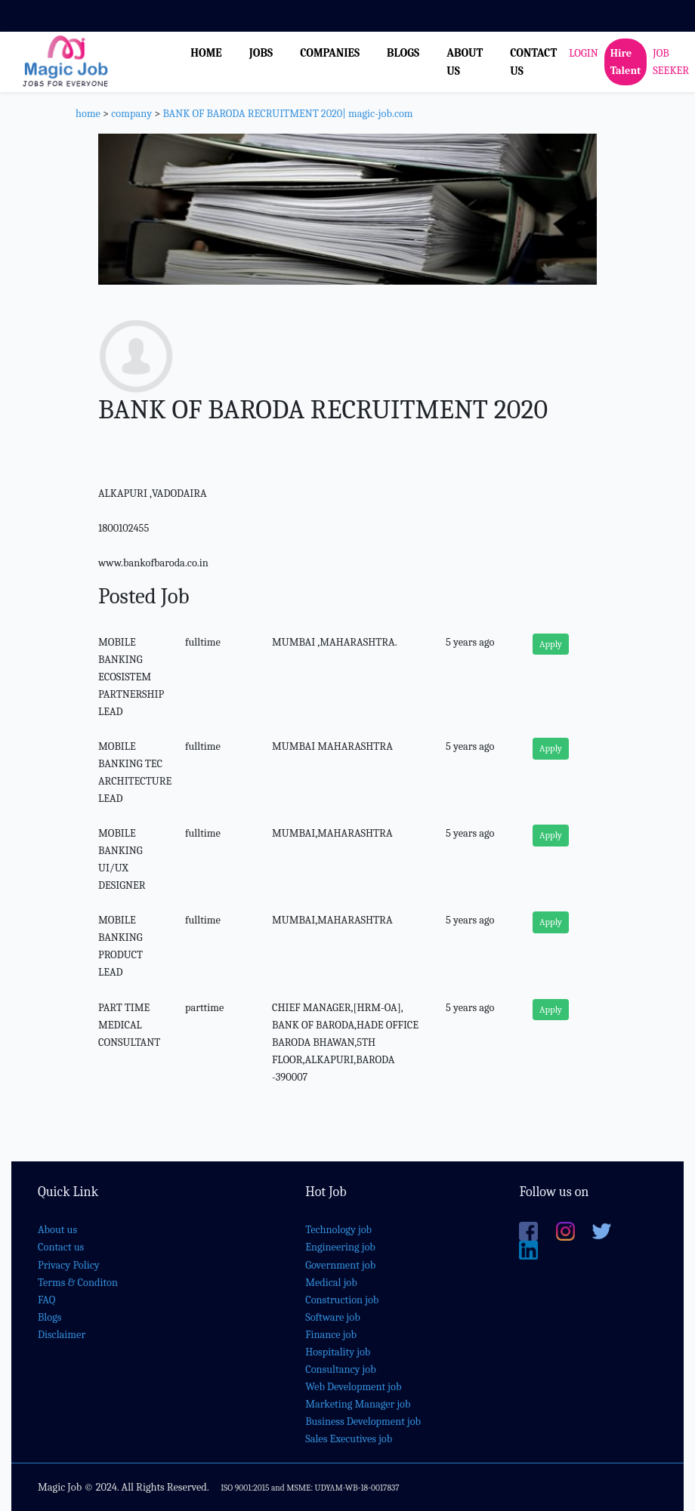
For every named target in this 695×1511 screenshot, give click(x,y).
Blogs (49, 1317)
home (88, 113)
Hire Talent (625, 62)
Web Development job (353, 1386)
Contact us (61, 1247)
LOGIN (583, 53)
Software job (332, 1317)
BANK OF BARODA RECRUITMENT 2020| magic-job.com (287, 113)
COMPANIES (330, 53)
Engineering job (340, 1247)
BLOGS (403, 53)
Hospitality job (337, 1352)
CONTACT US (533, 62)
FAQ (46, 1300)
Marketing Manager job (357, 1404)
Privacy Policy (69, 1265)
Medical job (331, 1282)
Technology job (338, 1229)
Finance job (331, 1334)
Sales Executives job (348, 1438)
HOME (206, 53)
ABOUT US (464, 62)
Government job (340, 1265)
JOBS (261, 53)
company (131, 113)
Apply (550, 644)
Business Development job (363, 1421)
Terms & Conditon (78, 1282)
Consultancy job (340, 1369)
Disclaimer (61, 1334)
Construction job (341, 1300)
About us (57, 1229)
